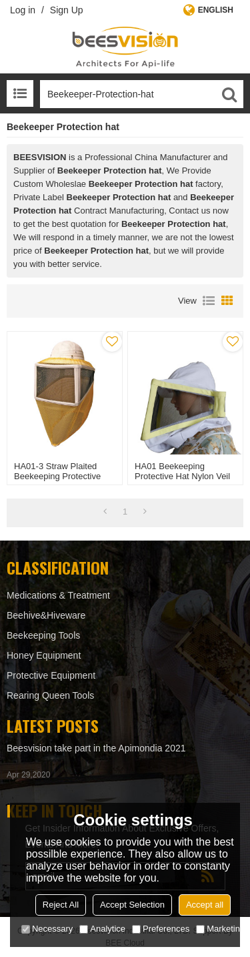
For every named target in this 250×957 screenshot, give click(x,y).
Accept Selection (132, 905)
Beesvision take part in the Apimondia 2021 (96, 748)
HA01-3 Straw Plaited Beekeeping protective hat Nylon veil (57, 476)
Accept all (204, 905)
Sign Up (66, 10)
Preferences (160, 929)
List (208, 301)
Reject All (61, 905)
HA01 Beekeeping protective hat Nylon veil (182, 471)
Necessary (47, 929)
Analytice (102, 929)
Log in (22, 10)
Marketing (220, 929)
